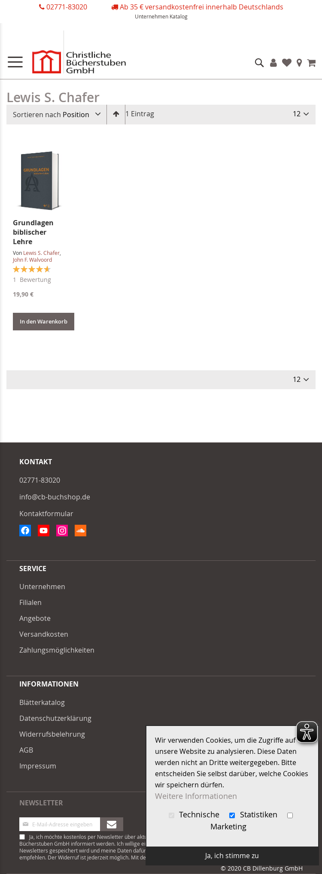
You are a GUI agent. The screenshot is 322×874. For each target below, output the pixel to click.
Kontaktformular (46, 513)
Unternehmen (151, 16)
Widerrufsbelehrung (52, 734)
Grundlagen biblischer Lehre (33, 232)
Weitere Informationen (196, 796)
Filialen (299, 62)
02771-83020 (66, 7)
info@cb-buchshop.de (54, 497)
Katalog (179, 16)
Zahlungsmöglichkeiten (56, 650)
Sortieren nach (37, 114)
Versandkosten (43, 634)
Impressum (37, 766)
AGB (26, 750)
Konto (273, 62)
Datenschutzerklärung (55, 718)
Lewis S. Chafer (41, 252)
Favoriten (287, 62)
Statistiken (254, 815)
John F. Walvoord (32, 259)
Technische (195, 815)
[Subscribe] (111, 824)
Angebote (35, 618)
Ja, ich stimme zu (232, 855)
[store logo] (68, 54)
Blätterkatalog (42, 702)
